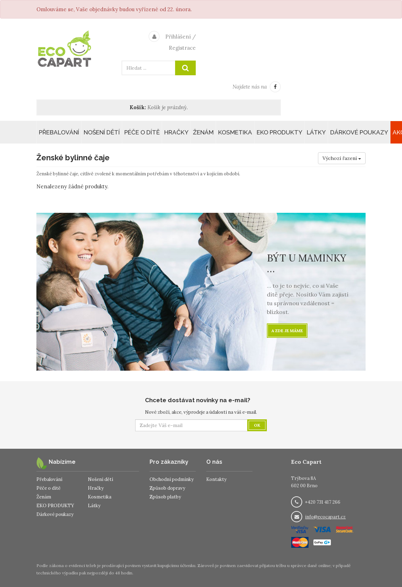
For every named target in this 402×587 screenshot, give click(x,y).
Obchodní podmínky (172, 479)
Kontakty (216, 479)
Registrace (182, 47)
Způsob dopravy (167, 488)
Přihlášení (178, 36)
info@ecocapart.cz (325, 517)
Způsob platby (165, 497)
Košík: (138, 107)
